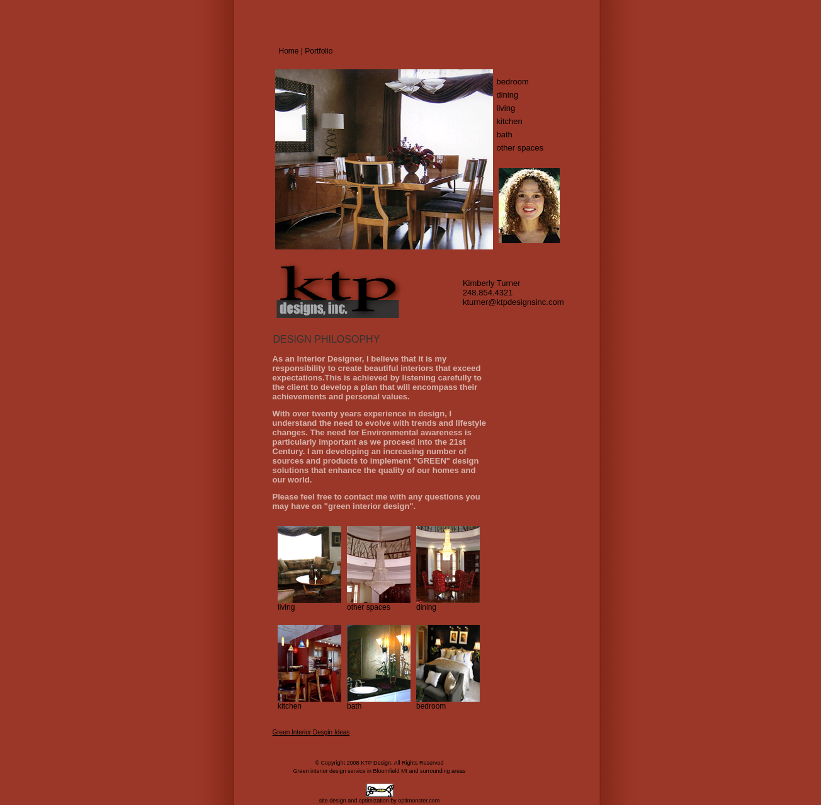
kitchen (510, 121)
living (506, 108)
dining (508, 95)
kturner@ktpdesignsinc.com (513, 302)
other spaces (520, 147)
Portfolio (318, 51)
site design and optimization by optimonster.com (379, 800)
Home (289, 51)
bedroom (513, 81)
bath (504, 134)
